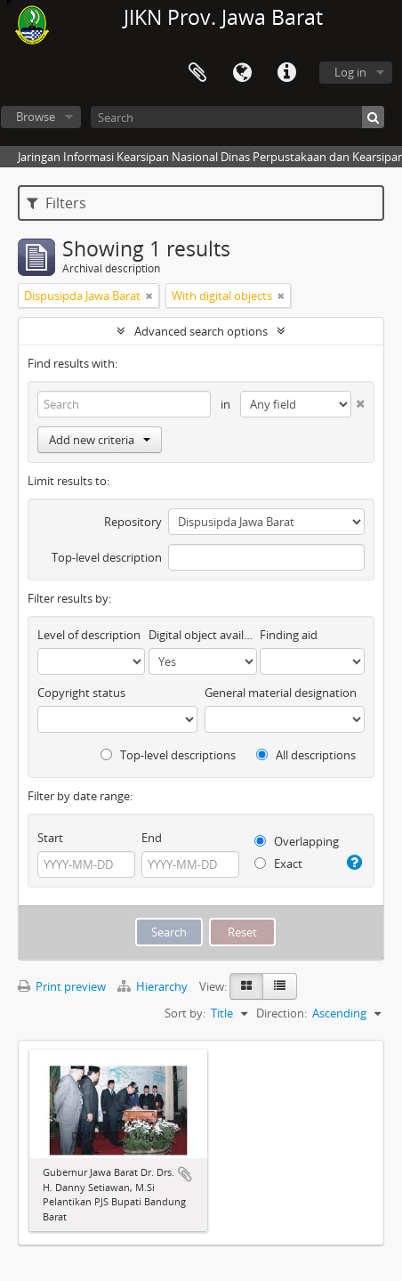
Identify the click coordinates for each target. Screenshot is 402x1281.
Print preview (62, 986)
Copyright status (81, 693)
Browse (35, 117)
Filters (56, 203)
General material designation (281, 693)
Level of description (89, 635)
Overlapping (296, 841)
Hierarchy (153, 986)
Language (242, 73)
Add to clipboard (185, 1174)
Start (50, 838)
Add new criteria (99, 440)
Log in (350, 72)
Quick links (286, 73)
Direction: (281, 1013)
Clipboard (197, 73)
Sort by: (185, 1013)
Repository (133, 522)
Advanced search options (201, 331)
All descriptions (306, 755)
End (151, 838)
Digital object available (202, 635)
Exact (278, 863)
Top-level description (107, 557)
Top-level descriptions (168, 755)
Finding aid (289, 635)
